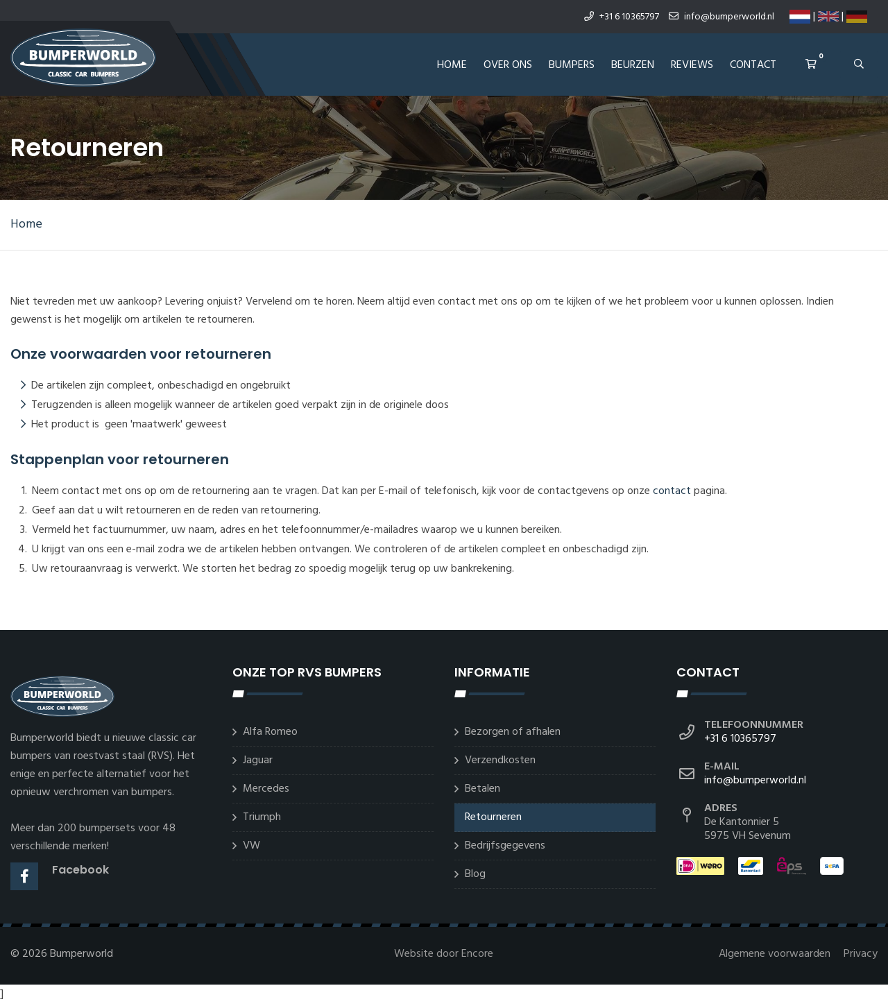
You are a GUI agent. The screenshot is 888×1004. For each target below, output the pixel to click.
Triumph (262, 817)
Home (452, 65)
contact (672, 491)
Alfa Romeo (270, 732)
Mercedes (266, 789)
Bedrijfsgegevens (505, 846)
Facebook (80, 870)
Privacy (861, 954)
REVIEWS (692, 65)
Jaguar (258, 760)
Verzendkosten (500, 760)
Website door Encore (443, 954)
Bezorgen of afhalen (513, 732)
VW (251, 846)
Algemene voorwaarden (776, 954)
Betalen (482, 789)
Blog (475, 874)
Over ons (508, 65)
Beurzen (632, 65)
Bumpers (572, 65)
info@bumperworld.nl (721, 17)
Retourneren (493, 817)
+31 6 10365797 (621, 17)
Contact (753, 65)
